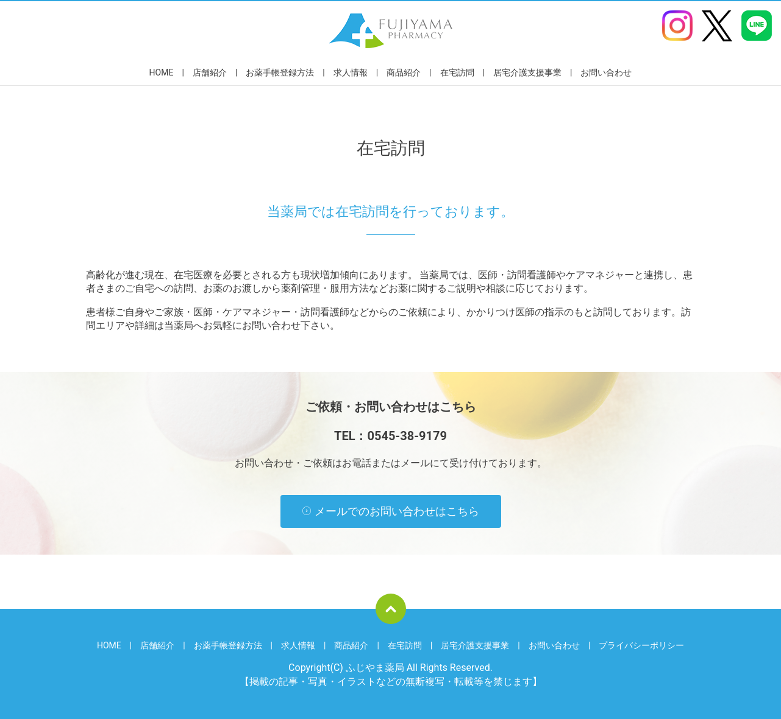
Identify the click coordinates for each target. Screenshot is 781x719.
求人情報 (350, 72)
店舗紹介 (210, 72)
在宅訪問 (457, 72)
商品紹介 (404, 72)
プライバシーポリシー (641, 645)
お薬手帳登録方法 (280, 72)
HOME (161, 72)
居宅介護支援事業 (527, 72)
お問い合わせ (606, 72)
